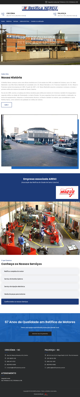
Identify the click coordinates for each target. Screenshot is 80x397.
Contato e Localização (37, 21)
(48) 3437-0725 (10, 15)
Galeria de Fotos (24, 21)
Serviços (15, 21)
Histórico (9, 21)
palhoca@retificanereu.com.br (56, 367)
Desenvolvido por (41, 394)
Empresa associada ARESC (40, 179)
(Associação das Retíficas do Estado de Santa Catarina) (40, 182)
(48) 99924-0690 (21, 15)
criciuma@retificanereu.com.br (16, 367)
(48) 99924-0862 (72, 15)
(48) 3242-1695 (62, 15)
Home (3, 21)
